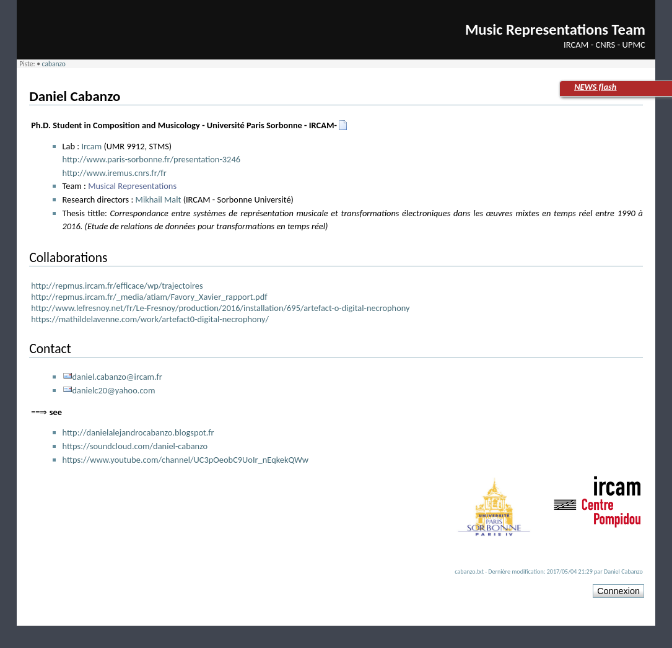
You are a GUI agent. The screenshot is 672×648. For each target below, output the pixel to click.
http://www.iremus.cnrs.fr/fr (115, 172)
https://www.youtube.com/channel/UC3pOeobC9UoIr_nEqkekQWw (186, 459)
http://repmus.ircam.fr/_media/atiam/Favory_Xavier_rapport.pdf (149, 296)
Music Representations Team (555, 29)
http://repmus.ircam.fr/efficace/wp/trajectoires (117, 285)
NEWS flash (595, 86)
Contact (50, 348)
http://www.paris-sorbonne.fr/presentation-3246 (151, 159)
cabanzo (54, 63)
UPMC (633, 44)
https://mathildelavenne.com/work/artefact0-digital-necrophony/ (150, 319)
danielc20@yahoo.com (113, 390)
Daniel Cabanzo (74, 96)
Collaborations (68, 257)
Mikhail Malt (158, 199)
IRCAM (576, 44)
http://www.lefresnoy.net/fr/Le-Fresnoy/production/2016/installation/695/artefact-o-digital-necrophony (220, 307)
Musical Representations (132, 185)
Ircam (91, 146)
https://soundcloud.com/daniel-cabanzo (135, 446)
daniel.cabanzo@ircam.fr (117, 376)
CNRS (606, 44)
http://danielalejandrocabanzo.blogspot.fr (138, 432)
